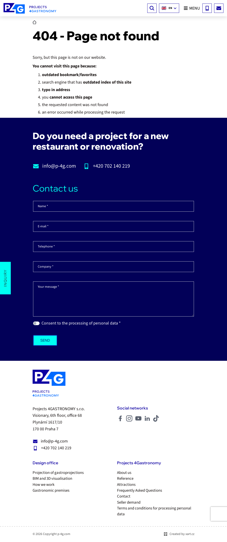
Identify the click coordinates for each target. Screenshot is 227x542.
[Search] (152, 8)
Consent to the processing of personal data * (81, 323)
